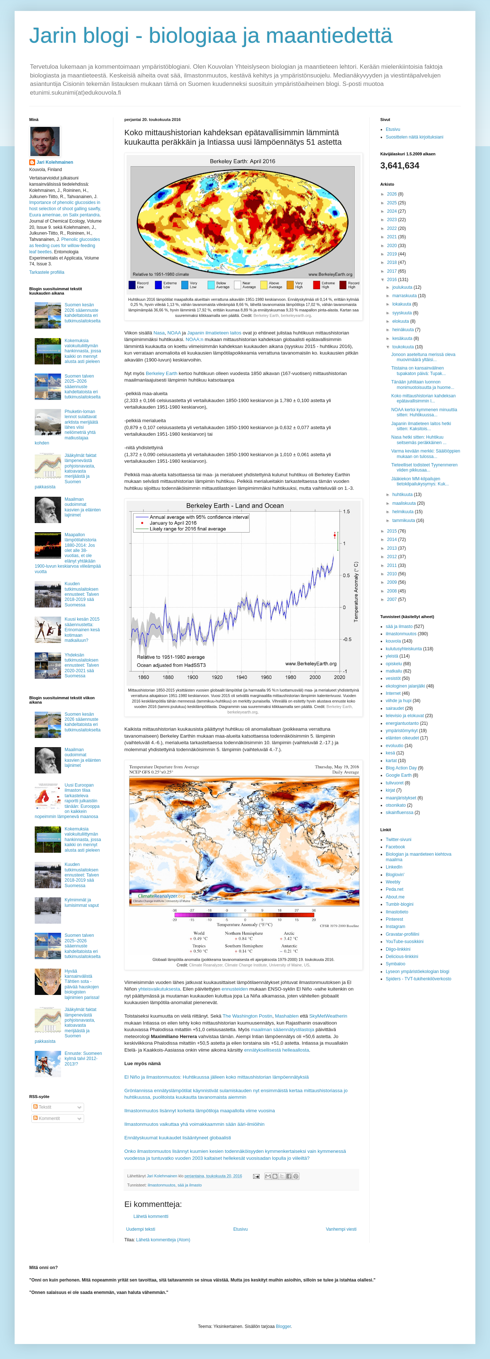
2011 (392, 565)
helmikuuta (403, 511)
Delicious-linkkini (402, 956)
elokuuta (401, 321)
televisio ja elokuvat (405, 715)
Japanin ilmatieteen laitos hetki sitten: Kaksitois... (421, 426)
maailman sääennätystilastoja (282, 1029)
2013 (392, 548)
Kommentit (46, 1118)
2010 (392, 573)
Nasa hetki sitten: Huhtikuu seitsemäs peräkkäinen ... (418, 440)
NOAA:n (194, 339)
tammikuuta (404, 520)
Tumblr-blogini (400, 904)
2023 (392, 219)
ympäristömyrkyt (402, 730)
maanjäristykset (401, 797)
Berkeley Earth (162, 373)
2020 (392, 245)
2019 (392, 254)
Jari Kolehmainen (55, 162)
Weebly (393, 882)
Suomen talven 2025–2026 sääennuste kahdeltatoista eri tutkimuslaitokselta (83, 387)
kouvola (393, 641)
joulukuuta (403, 287)
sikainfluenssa (399, 812)
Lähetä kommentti (150, 1216)
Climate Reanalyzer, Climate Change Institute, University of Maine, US (249, 965)
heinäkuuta (403, 329)
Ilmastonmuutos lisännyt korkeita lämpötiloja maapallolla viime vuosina (199, 1110)
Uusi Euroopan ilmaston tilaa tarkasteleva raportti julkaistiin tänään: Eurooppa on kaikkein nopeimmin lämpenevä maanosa (67, 801)
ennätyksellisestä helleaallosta (276, 1050)
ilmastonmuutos (162, 1185)
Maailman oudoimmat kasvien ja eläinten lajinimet (83, 507)
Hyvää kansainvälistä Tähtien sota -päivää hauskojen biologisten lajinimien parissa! (82, 984)
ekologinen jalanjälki (405, 686)
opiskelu (394, 663)
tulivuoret (395, 783)
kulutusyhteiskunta (404, 648)
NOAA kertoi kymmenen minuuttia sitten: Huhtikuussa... (424, 412)
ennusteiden (235, 989)
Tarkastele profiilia (46, 272)
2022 (392, 228)
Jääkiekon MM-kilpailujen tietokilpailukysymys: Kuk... (420, 481)
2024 (392, 211)
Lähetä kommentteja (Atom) (163, 1239)
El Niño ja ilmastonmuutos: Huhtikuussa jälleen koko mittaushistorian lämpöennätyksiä (216, 1077)
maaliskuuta (404, 503)
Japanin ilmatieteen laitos (214, 333)
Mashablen (287, 1016)
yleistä (392, 656)
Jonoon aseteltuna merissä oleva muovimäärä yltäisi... (423, 357)
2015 (392, 531)
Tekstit (42, 1107)
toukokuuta (403, 346)
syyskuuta (402, 312)
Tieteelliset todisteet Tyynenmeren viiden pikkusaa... (424, 467)
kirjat (390, 790)
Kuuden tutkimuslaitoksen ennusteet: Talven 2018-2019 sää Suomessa (82, 594)
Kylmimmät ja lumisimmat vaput (82, 902)
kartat (391, 760)
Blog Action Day (401, 768)
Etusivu (240, 1229)
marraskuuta (405, 295)
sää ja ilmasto (190, 1185)
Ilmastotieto (397, 912)
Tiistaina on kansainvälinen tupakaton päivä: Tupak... (418, 371)
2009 (392, 582)
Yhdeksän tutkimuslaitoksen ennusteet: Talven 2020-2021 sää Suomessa (82, 665)
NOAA (174, 333)
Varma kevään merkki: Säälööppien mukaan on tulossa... (425, 453)
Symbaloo (395, 963)
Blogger (283, 1326)
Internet (393, 693)
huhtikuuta (403, 494)
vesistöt (393, 678)
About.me (395, 897)
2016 (392, 279)
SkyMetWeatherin (328, 1016)
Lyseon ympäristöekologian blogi (417, 971)
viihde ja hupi (398, 700)
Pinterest (394, 919)
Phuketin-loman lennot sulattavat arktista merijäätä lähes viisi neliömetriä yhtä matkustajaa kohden (66, 427)
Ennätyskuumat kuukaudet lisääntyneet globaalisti (177, 1137)
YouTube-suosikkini (404, 941)
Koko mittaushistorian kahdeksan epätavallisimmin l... (423, 398)
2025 (392, 202)
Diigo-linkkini (398, 949)
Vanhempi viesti (341, 1229)
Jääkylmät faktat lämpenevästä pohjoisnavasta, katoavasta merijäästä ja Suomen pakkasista (66, 471)
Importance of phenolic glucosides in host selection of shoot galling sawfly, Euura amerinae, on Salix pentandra (65, 208)
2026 (392, 194)
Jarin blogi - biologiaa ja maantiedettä (211, 35)
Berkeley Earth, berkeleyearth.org (282, 315)
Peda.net (394, 889)
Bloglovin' (395, 874)
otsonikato (396, 805)
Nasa (159, 333)
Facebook (395, 846)
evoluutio (394, 745)
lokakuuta (402, 304)
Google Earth (399, 775)
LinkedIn (394, 867)
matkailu (394, 671)
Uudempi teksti (140, 1229)
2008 (392, 591)
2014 (392, 539)
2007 (392, 599)
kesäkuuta (403, 338)
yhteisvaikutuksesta (159, 989)
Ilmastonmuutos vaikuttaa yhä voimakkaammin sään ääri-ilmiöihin (194, 1124)
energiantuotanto (402, 723)
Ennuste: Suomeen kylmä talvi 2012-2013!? (83, 1059)
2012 (392, 556)
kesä (390, 753)
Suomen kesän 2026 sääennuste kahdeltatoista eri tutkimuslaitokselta (83, 312)
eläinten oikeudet (402, 738)
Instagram (395, 926)
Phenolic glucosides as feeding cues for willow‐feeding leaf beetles (64, 245)
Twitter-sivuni (398, 839)
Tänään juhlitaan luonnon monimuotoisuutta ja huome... (422, 384)
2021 (392, 236)
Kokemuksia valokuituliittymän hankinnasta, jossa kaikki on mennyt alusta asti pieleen (83, 351)
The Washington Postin (247, 1016)
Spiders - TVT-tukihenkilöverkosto (418, 978)
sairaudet (395, 708)
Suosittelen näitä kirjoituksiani (414, 137)
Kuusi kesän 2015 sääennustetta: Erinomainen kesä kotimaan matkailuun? (82, 630)
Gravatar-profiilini (402, 934)
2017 (392, 271)
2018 (392, 262)
